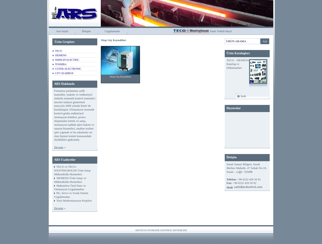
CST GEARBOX (64, 73)
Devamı (58, 147)
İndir (243, 96)
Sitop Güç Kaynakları (120, 76)
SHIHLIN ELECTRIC (67, 59)
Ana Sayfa (62, 31)
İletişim (86, 31)
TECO (58, 50)
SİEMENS (60, 55)
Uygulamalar (112, 31)
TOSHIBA (61, 64)
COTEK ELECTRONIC (68, 68)
